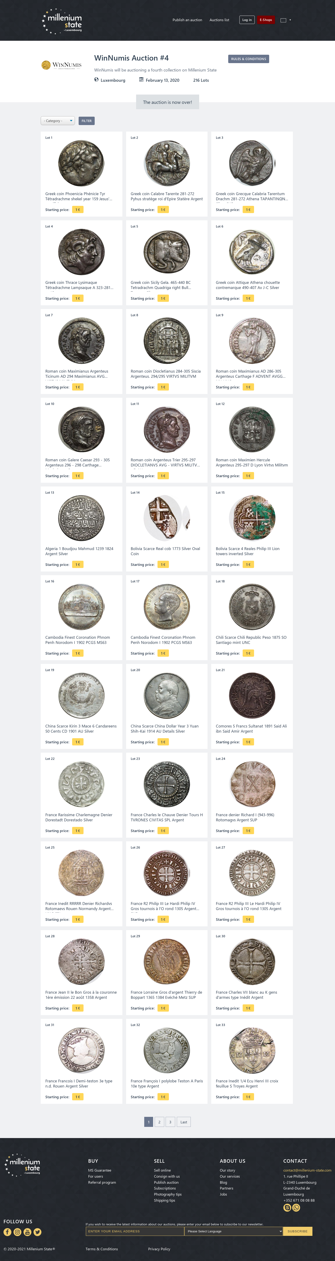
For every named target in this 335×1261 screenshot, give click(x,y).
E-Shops (266, 19)
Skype (287, 1206)
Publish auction (166, 1180)
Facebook (7, 1228)
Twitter (37, 1228)
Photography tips (168, 1192)
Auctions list (219, 19)
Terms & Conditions (102, 1246)
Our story (227, 1168)
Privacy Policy (159, 1246)
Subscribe (298, 1227)
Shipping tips (164, 1198)
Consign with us (167, 1174)
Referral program (102, 1180)
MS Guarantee (99, 1168)
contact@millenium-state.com (307, 1168)
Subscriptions (165, 1186)
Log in (247, 19)
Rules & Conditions (248, 59)
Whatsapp (296, 1206)
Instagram (17, 1228)
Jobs (223, 1192)
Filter (87, 121)
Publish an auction (187, 19)
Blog (223, 1180)
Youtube (27, 1228)
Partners (226, 1186)
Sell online (162, 1168)
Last (184, 1121)
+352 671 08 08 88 (299, 1198)
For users (95, 1174)
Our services (230, 1174)
